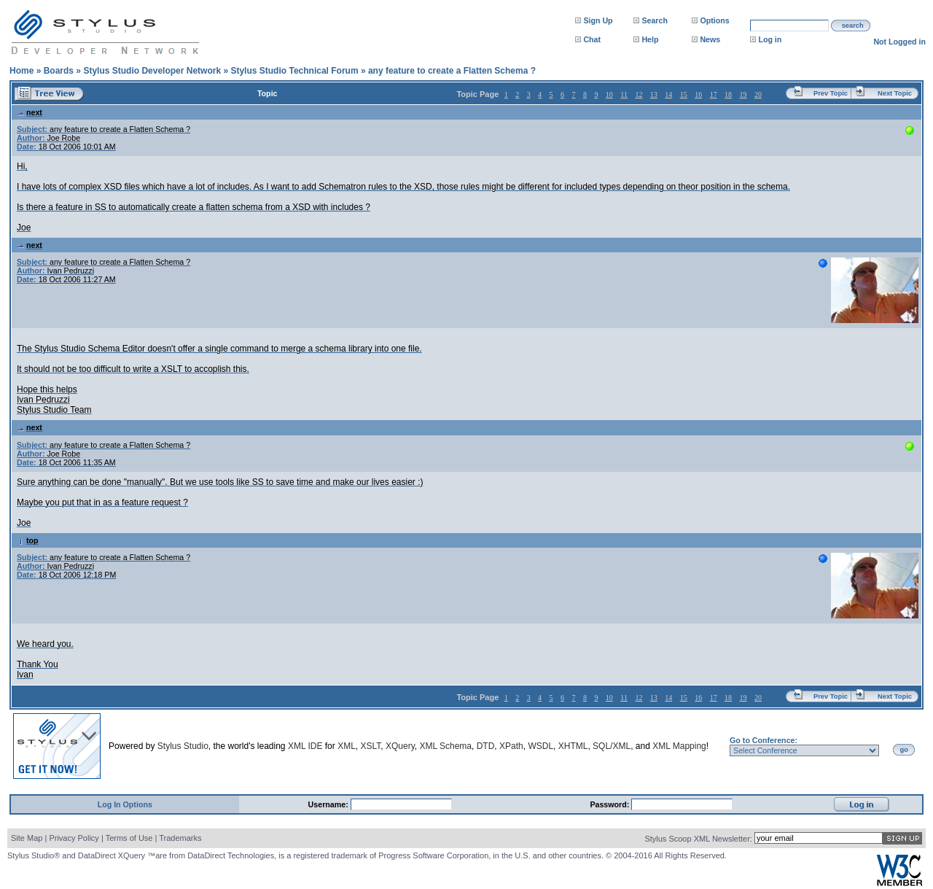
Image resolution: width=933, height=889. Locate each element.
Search (654, 20)
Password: (610, 804)
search (853, 25)
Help (649, 39)
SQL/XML (612, 746)
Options (714, 20)
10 (609, 94)
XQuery (400, 746)
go (904, 749)
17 (713, 94)
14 (668, 94)
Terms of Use (129, 838)
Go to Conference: (763, 740)
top (28, 540)
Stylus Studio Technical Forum (294, 71)
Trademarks (180, 838)
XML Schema (445, 746)
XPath (511, 746)
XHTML (573, 746)
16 (698, 94)
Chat (592, 39)
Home (21, 71)
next (29, 112)
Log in (769, 39)
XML (346, 746)
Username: (329, 804)
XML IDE (305, 746)
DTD (486, 746)
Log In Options (125, 804)
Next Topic (895, 93)
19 (743, 94)
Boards (59, 71)
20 (758, 94)
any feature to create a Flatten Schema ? (452, 71)
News (710, 39)
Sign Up (597, 20)
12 (638, 94)
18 (728, 94)
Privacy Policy (73, 838)
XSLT (370, 746)
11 (624, 94)
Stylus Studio (182, 746)
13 (653, 94)
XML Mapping (679, 746)
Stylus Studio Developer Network (152, 71)
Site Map (26, 838)
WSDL (540, 746)
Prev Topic (830, 93)
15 (683, 94)
